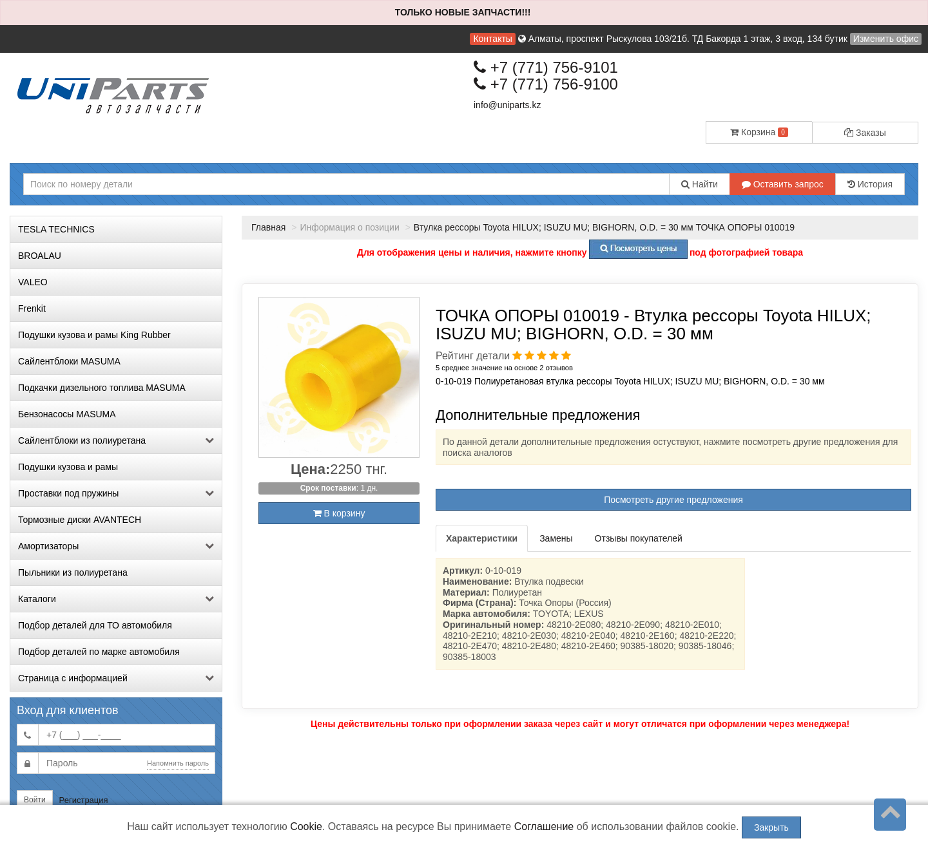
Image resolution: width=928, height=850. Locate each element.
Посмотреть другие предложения (673, 500)
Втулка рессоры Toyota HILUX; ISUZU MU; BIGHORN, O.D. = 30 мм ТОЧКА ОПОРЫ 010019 (604, 227)
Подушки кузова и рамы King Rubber (94, 335)
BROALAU (39, 255)
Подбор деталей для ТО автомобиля (95, 625)
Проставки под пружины (116, 493)
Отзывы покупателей (638, 538)
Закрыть (771, 827)
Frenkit (32, 308)
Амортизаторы (116, 546)
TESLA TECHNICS (56, 229)
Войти (35, 799)
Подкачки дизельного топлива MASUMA (102, 387)
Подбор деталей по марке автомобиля (99, 652)
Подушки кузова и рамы (68, 467)
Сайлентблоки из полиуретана (116, 440)
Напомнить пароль (178, 763)
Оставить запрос (783, 184)
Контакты (492, 38)
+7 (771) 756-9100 (546, 84)
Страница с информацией (116, 678)
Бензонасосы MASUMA (67, 414)
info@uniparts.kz (507, 105)
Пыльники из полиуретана (73, 572)
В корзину (339, 513)
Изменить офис (885, 38)
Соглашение (544, 826)
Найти (699, 184)
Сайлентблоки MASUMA (69, 361)
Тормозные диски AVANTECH (79, 520)
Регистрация (83, 800)
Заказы (865, 133)
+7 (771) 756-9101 (546, 67)
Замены (555, 538)
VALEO (33, 282)
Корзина (759, 132)
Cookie (306, 826)
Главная (268, 227)
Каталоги (116, 599)
